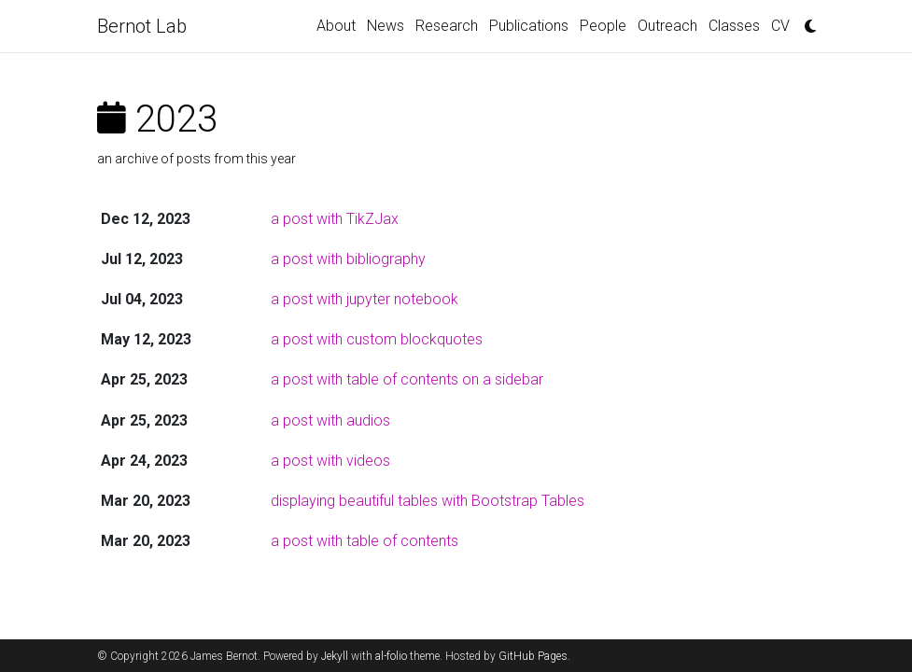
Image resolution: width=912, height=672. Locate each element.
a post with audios (330, 420)
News (385, 26)
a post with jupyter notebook (364, 299)
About (336, 26)
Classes (734, 26)
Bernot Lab (142, 26)
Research (446, 26)
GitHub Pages (533, 656)
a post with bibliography (348, 259)
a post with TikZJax (335, 219)
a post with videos (330, 460)
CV (780, 26)
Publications (528, 26)
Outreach (667, 26)
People (603, 26)
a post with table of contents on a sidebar (407, 379)
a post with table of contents (364, 541)
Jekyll (334, 656)
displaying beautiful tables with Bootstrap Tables (427, 501)
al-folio (391, 656)
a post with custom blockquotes (377, 339)
